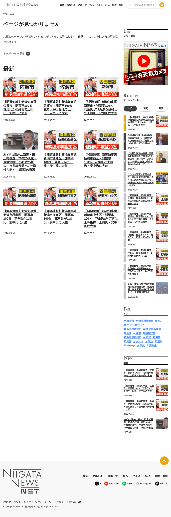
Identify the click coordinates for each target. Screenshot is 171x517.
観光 (91, 5)
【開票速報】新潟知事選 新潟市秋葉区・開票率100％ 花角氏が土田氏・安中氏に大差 (21, 216)
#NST (129, 325)
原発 (128, 333)
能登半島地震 (153, 329)
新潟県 (130, 320)
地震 (138, 333)
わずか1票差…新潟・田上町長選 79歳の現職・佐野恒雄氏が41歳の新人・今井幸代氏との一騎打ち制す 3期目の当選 (20, 162)
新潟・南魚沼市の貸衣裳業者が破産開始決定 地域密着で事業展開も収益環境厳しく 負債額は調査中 (141, 288)
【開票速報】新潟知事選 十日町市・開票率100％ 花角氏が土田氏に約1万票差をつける (141, 270)
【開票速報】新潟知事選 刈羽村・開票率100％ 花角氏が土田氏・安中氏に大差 (141, 236)
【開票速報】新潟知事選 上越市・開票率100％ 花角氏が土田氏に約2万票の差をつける (141, 199)
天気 (142, 345)
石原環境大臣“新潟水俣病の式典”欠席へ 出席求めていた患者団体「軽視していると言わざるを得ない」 (141, 139)
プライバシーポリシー (41, 502)
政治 (150, 341)
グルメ (99, 5)
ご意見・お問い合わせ (68, 502)
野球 (148, 337)
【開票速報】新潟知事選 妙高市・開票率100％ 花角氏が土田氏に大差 (141, 253)
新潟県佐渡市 (133, 329)
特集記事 (71, 5)
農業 (157, 337)
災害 (128, 341)
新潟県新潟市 (145, 320)
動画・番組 (117, 5)
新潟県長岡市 (133, 337)
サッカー (142, 325)
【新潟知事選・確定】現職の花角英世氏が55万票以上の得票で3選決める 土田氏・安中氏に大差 (141, 121)
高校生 (153, 345)
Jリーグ (130, 345)
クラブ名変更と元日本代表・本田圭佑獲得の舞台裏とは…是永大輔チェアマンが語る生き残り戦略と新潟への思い (141, 179)
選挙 (159, 341)
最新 (62, 5)
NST (160, 320)
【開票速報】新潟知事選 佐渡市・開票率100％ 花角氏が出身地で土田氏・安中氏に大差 (139, 373)
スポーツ (82, 5)
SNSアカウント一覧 (14, 502)
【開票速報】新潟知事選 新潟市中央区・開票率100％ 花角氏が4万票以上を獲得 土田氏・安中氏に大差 (102, 218)
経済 (107, 5)
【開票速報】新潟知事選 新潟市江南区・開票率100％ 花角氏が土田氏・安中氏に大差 (62, 216)
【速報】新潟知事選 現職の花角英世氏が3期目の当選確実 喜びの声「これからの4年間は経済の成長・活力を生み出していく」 (141, 159)
